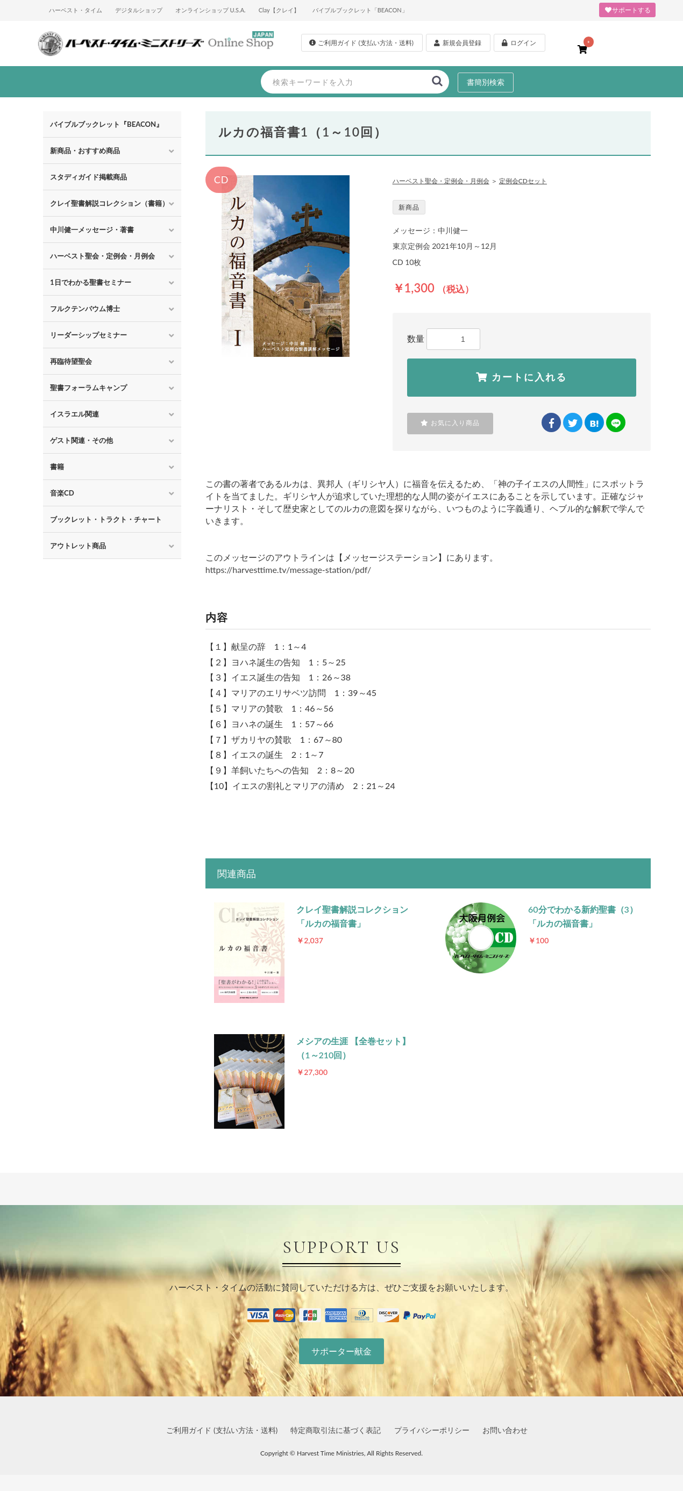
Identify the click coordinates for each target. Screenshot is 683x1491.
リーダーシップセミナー (88, 335)
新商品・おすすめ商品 (85, 150)
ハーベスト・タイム (75, 9)
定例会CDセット (523, 181)
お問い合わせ (505, 1430)
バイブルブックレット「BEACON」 (360, 9)
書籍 (57, 466)
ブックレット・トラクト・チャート (106, 519)
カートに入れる (521, 377)
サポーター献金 (341, 1351)
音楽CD (62, 493)
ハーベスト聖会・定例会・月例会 (102, 256)
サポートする (627, 10)
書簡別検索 (485, 82)
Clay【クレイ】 (279, 9)
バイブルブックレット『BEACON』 (106, 124)
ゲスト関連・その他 (81, 440)
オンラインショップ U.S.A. (210, 9)
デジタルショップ (138, 9)
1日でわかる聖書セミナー (90, 282)
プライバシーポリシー (431, 1430)
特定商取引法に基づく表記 (335, 1430)
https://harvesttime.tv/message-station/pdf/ (288, 569)
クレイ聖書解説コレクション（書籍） (109, 203)
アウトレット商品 (78, 545)
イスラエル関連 (74, 414)
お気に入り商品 (450, 423)
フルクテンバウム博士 (85, 308)
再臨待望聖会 (71, 361)
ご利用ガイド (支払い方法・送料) (222, 1430)
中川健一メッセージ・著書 (92, 229)
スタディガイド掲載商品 (88, 177)
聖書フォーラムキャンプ (88, 387)
